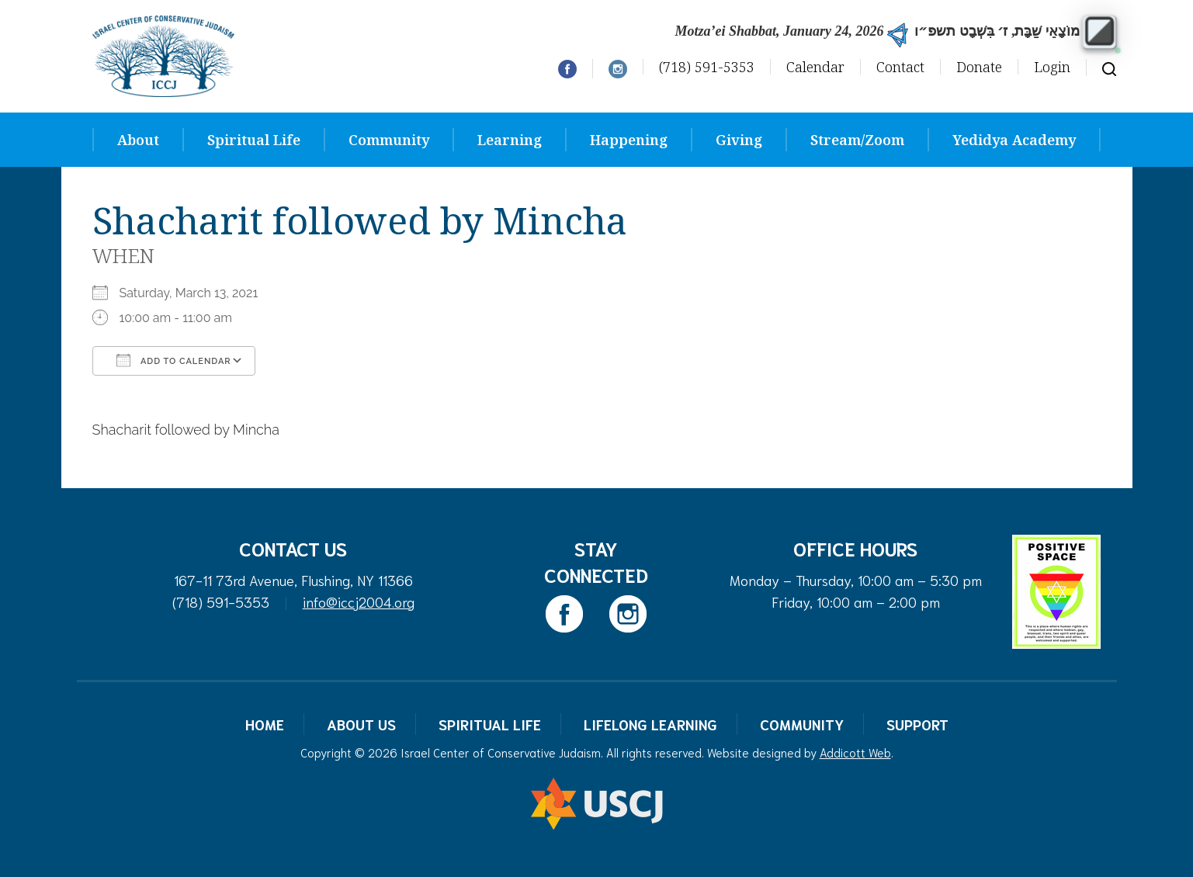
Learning (509, 139)
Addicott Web (855, 752)
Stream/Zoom (857, 139)
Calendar (815, 67)
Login (1052, 67)
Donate (979, 67)
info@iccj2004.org (358, 601)
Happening (629, 139)
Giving (739, 139)
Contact (900, 67)
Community (389, 139)
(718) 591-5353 (706, 67)
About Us (361, 724)
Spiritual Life (253, 139)
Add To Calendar (173, 360)
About (138, 139)
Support (917, 724)
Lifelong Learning (650, 724)
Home (264, 724)
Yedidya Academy (1014, 139)
